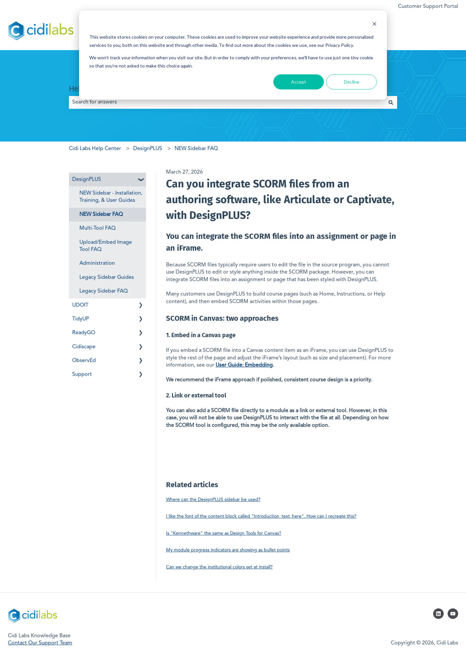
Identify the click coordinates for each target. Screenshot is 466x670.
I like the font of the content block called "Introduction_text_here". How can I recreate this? (261, 516)
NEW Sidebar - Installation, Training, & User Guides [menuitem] (110, 197)
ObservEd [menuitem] (84, 360)
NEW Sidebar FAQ (196, 148)
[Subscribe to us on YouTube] (453, 613)
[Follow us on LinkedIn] (438, 613)
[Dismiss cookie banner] (374, 25)
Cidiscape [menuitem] (83, 347)
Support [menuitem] (82, 374)
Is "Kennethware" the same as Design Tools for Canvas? (223, 533)
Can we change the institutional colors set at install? (219, 567)
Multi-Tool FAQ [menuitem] (97, 228)
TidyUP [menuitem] (80, 319)
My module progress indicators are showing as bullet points (228, 550)
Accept (298, 82)
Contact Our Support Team (40, 643)
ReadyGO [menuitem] (83, 332)
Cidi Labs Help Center (95, 148)
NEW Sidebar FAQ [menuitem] (101, 214)
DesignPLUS (147, 148)
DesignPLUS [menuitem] (86, 179)
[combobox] (227, 102)
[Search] (391, 102)
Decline (351, 82)
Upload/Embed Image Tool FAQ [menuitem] (105, 246)
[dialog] (233, 55)
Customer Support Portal (428, 6)
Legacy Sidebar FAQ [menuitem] (103, 291)
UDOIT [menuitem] (80, 305)
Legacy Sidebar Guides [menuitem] (106, 277)
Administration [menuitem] (97, 263)
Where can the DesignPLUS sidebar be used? (213, 499)
